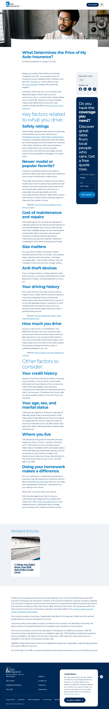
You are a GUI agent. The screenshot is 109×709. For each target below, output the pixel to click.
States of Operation (34, 699)
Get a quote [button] (86, 195)
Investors (41, 685)
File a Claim (10, 681)
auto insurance (31, 85)
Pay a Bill (9, 689)
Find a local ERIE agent (47, 502)
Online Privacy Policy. (72, 694)
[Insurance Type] (87, 178)
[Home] (13, 4)
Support (41, 676)
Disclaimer (21, 699)
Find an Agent (92, 5)
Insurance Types (87, 174)
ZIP (81, 183)
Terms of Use (47, 699)
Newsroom (42, 689)
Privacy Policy (10, 699)
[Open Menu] (101, 5)
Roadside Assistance (14, 685)
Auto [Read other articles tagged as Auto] (81, 80)
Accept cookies (74, 700)
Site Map (57, 699)
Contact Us (42, 681)
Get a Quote (10, 676)
